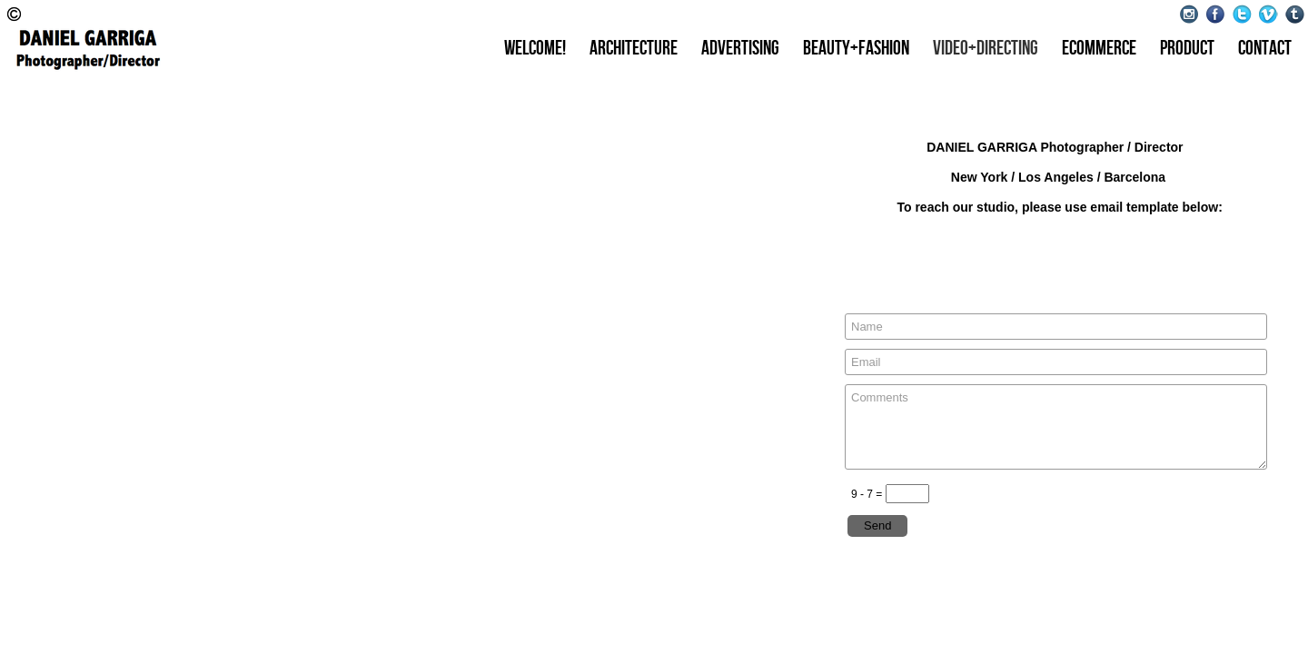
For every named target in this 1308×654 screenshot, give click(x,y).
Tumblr (1294, 14)
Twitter (1242, 14)
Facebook (1215, 14)
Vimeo (1268, 14)
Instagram (1189, 14)
